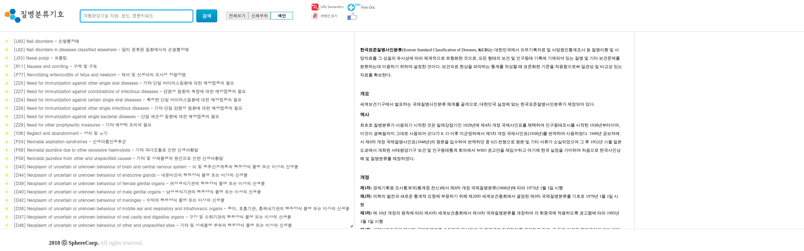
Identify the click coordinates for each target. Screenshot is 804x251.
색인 (282, 15)
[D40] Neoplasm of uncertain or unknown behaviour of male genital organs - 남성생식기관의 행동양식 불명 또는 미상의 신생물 (137, 192)
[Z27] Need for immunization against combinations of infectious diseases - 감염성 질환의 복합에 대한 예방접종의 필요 (130, 91)
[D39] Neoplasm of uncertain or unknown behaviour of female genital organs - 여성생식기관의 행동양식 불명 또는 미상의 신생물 (139, 183)
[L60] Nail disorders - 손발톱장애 (46, 41)
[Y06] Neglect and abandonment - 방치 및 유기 (61, 133)
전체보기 (237, 15)
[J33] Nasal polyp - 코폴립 (40, 58)
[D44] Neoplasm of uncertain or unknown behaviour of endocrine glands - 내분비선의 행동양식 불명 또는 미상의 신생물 (131, 175)
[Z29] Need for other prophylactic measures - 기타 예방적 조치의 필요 (83, 125)
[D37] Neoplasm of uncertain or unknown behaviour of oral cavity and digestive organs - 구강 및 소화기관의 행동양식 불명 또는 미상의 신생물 (152, 217)
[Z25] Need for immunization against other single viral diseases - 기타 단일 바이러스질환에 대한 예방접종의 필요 (124, 83)
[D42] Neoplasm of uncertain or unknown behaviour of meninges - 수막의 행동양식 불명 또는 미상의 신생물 (119, 200)
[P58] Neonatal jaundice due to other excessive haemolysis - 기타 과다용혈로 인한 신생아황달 (106, 150)
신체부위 (259, 15)
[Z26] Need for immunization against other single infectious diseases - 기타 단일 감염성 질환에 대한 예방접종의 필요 (128, 108)
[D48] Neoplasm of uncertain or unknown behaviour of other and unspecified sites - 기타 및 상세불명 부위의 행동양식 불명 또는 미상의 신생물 (153, 225)
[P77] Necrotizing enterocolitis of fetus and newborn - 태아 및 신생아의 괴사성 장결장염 (100, 74)
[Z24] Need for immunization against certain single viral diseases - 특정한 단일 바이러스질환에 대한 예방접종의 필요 (127, 99)
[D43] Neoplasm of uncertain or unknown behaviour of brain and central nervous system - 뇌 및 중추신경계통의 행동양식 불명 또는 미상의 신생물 (156, 166)
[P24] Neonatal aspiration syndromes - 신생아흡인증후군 (70, 141)
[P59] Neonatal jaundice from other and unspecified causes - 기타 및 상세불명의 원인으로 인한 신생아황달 (118, 158)
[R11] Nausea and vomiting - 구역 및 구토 (55, 66)
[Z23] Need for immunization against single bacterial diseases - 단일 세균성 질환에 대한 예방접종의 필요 (116, 116)
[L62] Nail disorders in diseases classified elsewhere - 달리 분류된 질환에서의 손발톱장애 (101, 49)
